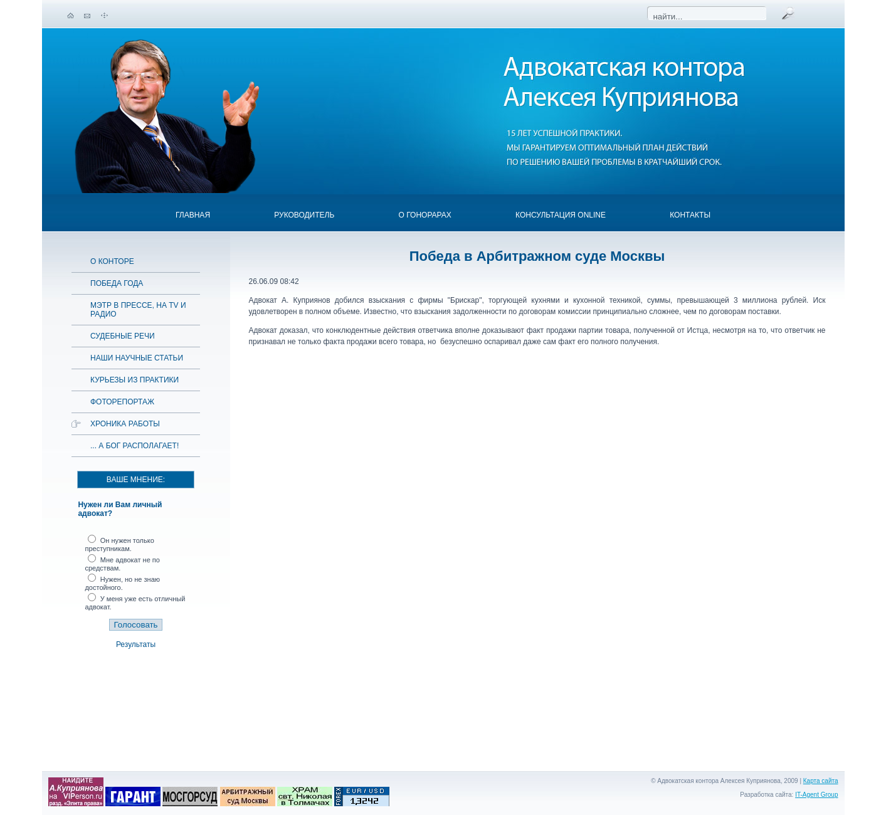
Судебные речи (122, 336)
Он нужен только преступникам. (119, 544)
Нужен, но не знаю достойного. (122, 583)
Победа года (116, 283)
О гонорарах (425, 215)
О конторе (112, 261)
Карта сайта (820, 780)
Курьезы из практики (134, 380)
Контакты (690, 215)
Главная (193, 215)
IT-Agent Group (816, 794)
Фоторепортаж (122, 401)
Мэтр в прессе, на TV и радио (138, 309)
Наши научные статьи (136, 358)
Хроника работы (125, 423)
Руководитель (304, 215)
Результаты (136, 644)
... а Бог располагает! (134, 445)
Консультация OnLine (560, 215)
